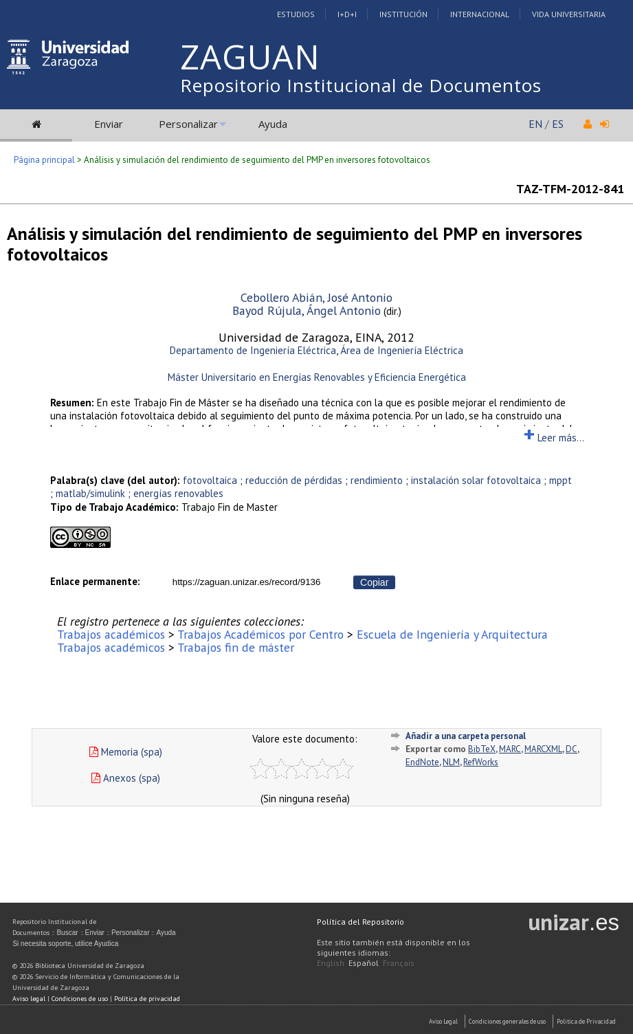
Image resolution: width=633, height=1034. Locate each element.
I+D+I (347, 14)
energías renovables (178, 493)
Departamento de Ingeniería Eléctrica (253, 350)
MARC (510, 749)
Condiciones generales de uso (507, 1021)
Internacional (479, 14)
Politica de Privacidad (586, 1021)
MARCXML (543, 749)
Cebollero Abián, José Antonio (316, 297)
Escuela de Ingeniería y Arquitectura (452, 634)
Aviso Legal (443, 1021)
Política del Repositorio (360, 921)
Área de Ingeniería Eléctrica (401, 350)
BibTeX (482, 749)
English (330, 963)
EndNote (422, 762)
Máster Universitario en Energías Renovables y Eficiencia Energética (317, 377)
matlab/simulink (90, 493)
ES (558, 124)
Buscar (67, 932)
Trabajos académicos (111, 634)
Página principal (44, 160)
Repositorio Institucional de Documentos (361, 85)
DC (571, 749)
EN (535, 124)
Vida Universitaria (569, 14)
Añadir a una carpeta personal (466, 736)
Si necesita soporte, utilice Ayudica (65, 943)
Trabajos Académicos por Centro (260, 634)
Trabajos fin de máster (235, 647)
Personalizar (188, 124)
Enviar (108, 124)
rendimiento (377, 480)
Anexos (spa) (125, 777)
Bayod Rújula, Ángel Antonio (306, 310)
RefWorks (480, 762)
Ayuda (272, 124)
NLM (451, 762)
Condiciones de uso (80, 998)
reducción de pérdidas (293, 480)
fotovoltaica (210, 480)
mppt (560, 480)
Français (398, 963)
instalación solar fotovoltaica (476, 480)
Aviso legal (28, 998)
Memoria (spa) (125, 751)
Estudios (296, 14)
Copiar (374, 582)
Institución (403, 14)
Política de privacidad (147, 998)
